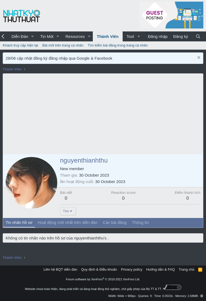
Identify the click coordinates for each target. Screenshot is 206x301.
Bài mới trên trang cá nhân (63, 45)
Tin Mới (47, 36)
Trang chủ (186, 269)
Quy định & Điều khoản (99, 269)
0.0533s (167, 296)
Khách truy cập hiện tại (20, 45)
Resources (75, 36)
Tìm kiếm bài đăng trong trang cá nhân (118, 45)
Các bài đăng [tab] (114, 222)
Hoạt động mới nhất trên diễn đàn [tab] (67, 222)
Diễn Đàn (20, 36)
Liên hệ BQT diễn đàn (60, 269)
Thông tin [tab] (140, 222)
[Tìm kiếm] (198, 36)
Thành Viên (108, 36)
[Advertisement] (103, 114)
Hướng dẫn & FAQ (160, 269)
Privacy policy (131, 269)
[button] (32, 36)
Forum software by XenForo (103, 279)
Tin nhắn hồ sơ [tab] (19, 222)
